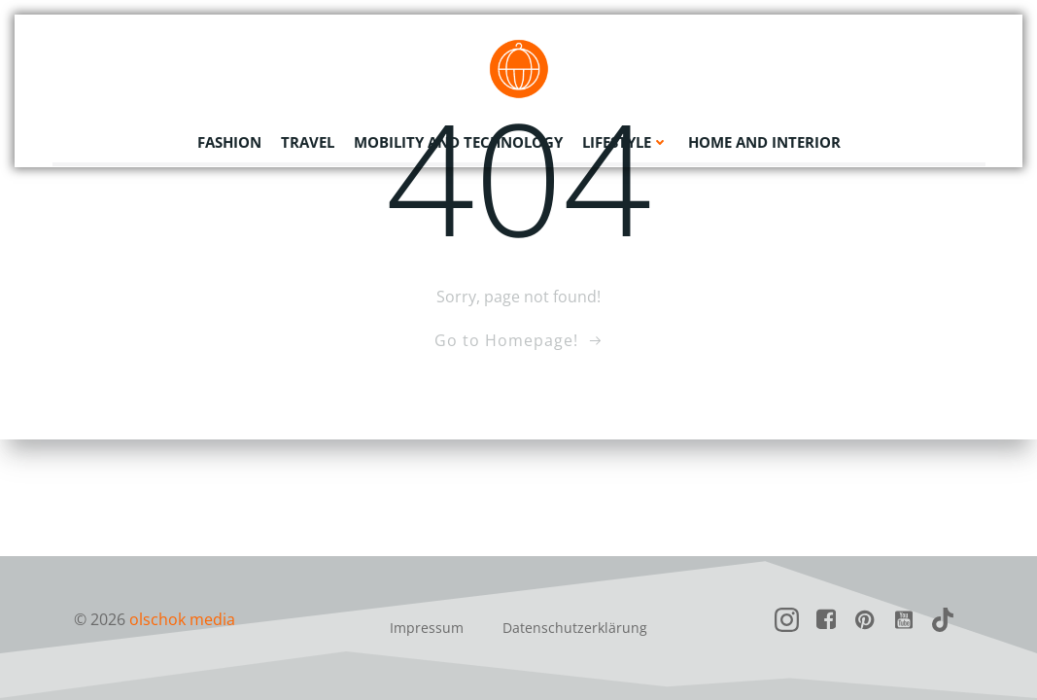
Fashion (229, 141)
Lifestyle (625, 141)
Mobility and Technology (458, 141)
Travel (307, 141)
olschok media (183, 619)
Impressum (427, 627)
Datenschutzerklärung (574, 627)
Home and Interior (764, 141)
